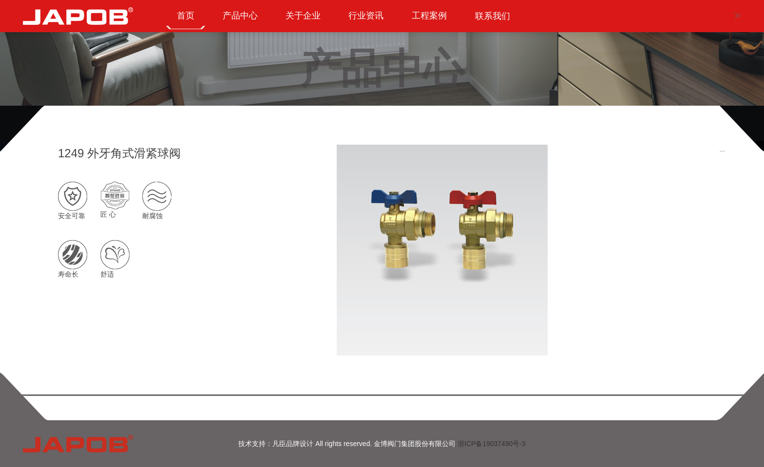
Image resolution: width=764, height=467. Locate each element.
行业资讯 (370, 20)
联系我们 (499, 20)
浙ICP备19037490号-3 (492, 444)
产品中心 (242, 20)
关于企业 (306, 20)
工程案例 (434, 20)
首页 (186, 20)
